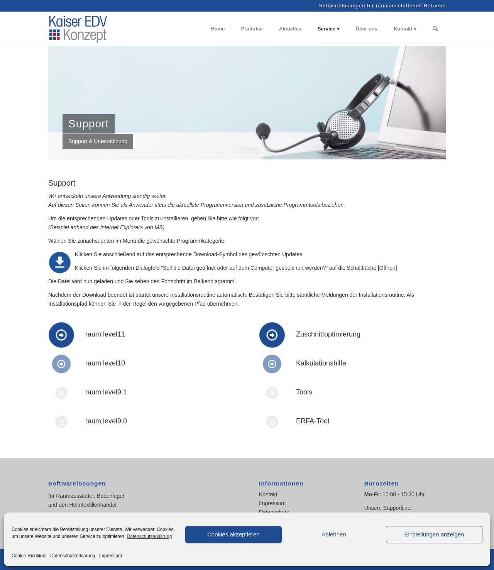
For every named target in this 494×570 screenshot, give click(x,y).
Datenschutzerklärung (149, 536)
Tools (304, 392)
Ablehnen (333, 534)
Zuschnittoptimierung (328, 334)
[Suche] (435, 29)
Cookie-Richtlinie (29, 555)
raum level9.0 (106, 421)
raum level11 (105, 334)
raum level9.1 (106, 392)
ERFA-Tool (312, 421)
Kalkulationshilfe (321, 363)
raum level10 (105, 363)
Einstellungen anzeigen (434, 534)
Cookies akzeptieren (233, 534)
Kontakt (268, 494)
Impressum (110, 555)
